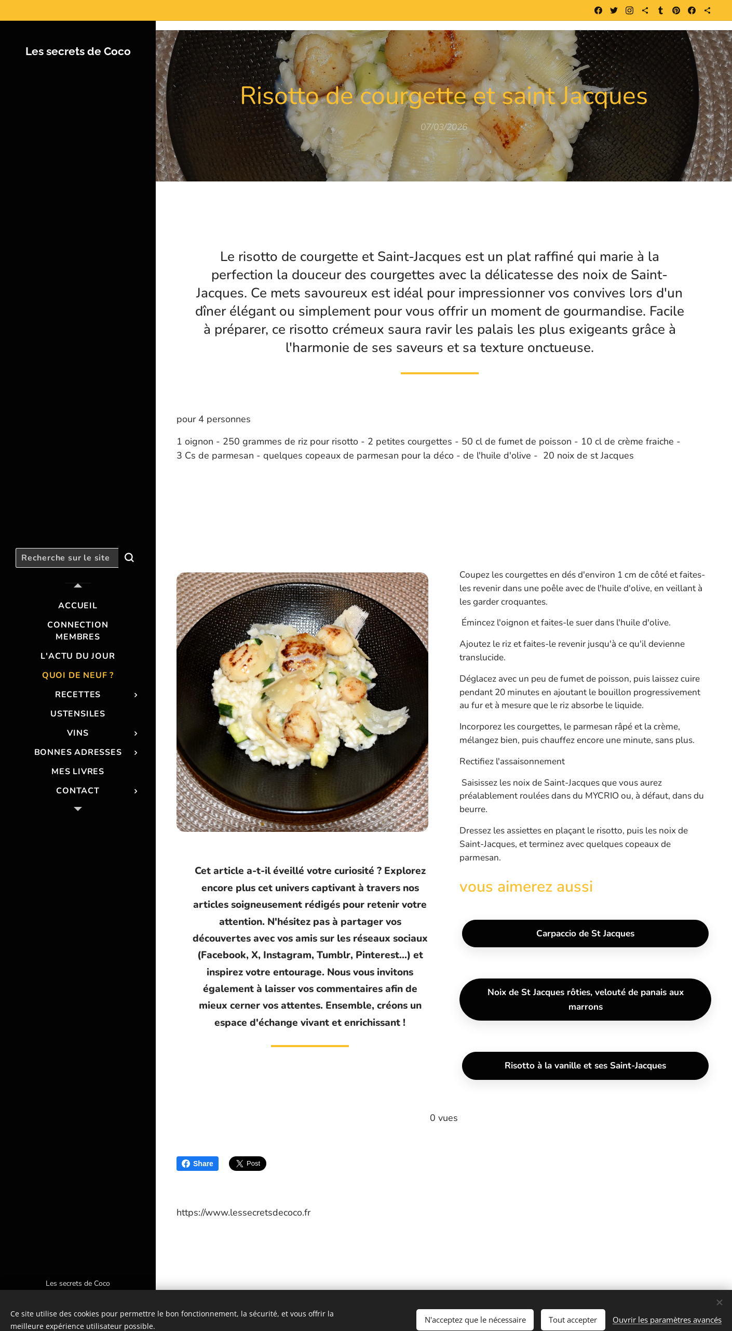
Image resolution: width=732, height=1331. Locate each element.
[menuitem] (78, 606)
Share (197, 1163)
